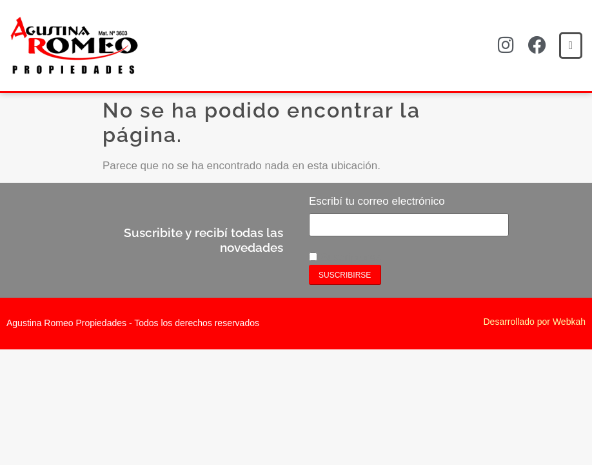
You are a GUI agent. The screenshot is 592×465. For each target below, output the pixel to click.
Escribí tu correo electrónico (377, 201)
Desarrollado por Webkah (535, 321)
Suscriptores (345, 257)
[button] (570, 45)
